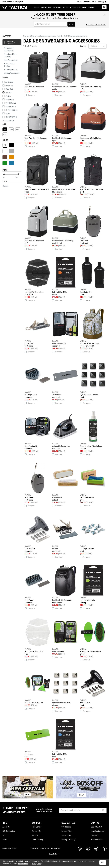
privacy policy (37, 864)
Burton (8, 96)
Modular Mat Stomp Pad (38, 276)
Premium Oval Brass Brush (93, 636)
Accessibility (34, 848)
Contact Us (36, 831)
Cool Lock (93, 225)
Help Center (36, 827)
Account (86, 2)
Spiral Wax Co (10, 103)
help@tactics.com (98, 831)
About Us (6, 827)
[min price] (6, 178)
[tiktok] (88, 849)
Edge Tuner (38, 584)
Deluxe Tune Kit (65, 634)
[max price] (18, 178)
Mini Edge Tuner (38, 379)
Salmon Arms (10, 106)
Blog (4, 835)
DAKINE (6, 92)
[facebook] (105, 849)
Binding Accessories (11, 73)
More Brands (8, 120)
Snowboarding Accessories (12, 41)
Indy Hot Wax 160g (65, 276)
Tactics (14, 7)
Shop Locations (97, 840)
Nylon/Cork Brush (93, 482)
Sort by (83, 46)
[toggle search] (104, 7)
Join (71, 24)
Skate (36, 7)
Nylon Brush (65, 482)
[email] (83, 810)
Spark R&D (9, 99)
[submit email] (103, 809)
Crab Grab (9, 89)
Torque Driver (38, 533)
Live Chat (94, 835)
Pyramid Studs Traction (93, 379)
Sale (84, 7)
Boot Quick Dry (93, 276)
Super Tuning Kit (38, 430)
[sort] (97, 46)
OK (102, 863)
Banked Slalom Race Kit (38, 686)
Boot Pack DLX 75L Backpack (38, 122)
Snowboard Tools (10, 70)
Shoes (65, 7)
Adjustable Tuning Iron (65, 430)
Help (94, 2)
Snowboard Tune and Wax (10, 55)
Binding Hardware (93, 533)
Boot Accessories (10, 60)
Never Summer (11, 117)
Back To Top (54, 854)
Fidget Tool (38, 328)
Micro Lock (38, 482)
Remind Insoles (11, 110)
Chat (79, 2)
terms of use (23, 864)
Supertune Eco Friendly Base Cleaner (93, 430)
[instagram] (80, 849)
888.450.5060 (96, 827)
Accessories (75, 7)
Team (4, 840)
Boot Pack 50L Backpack (38, 71)
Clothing (57, 7)
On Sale (5, 186)
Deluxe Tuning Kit (65, 328)
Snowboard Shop (29, 36)
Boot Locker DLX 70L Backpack (65, 71)
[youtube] (96, 849)
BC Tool (65, 533)
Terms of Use (44, 848)
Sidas (7, 113)
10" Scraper (65, 379)
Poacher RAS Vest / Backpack (93, 174)
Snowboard (46, 7)
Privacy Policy (55, 848)
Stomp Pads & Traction (9, 65)
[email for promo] (50, 24)
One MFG (9, 85)
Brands (91, 7)
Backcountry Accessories (8, 49)
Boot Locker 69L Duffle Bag (93, 71)
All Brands (9, 82)
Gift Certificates (8, 831)
